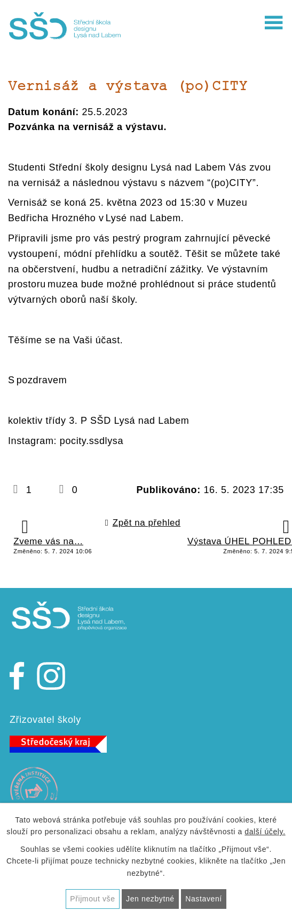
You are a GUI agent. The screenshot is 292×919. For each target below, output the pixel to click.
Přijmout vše (92, 898)
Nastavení (203, 898)
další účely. (264, 831)
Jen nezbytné (150, 898)
